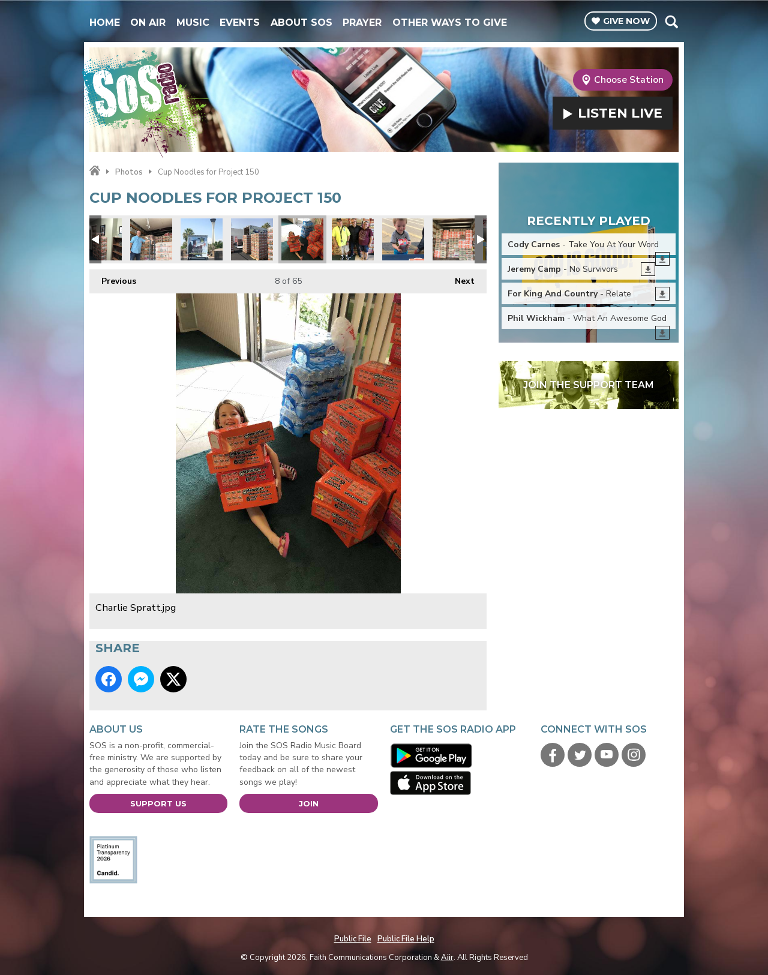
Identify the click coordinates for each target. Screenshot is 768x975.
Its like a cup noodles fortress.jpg (252, 239)
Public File (352, 939)
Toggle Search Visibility (671, 21)
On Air (148, 22)
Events (240, 22)
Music (192, 22)
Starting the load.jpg (151, 239)
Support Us (158, 803)
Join (309, 803)
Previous (112, 278)
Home (104, 22)
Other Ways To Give (449, 22)
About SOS (301, 22)
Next (459, 278)
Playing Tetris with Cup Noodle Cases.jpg (454, 239)
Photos (129, 172)
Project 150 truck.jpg (202, 239)
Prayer (362, 22)
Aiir (447, 957)
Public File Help (405, 939)
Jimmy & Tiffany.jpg (353, 239)
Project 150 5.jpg (403, 239)
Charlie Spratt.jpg (302, 239)
